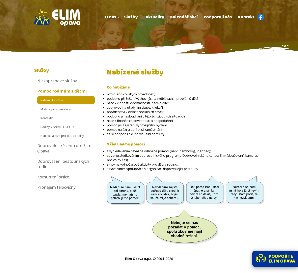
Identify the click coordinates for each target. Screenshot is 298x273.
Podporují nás (218, 17)
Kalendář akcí (184, 17)
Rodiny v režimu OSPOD (57, 127)
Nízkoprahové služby (57, 80)
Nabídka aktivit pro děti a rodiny (62, 136)
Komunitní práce (53, 177)
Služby (131, 17)
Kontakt (246, 17)
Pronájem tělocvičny (56, 187)
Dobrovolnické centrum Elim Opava (64, 148)
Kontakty (46, 118)
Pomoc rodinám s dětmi (62, 91)
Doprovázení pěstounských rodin (63, 164)
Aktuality (154, 17)
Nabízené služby (51, 100)
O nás (110, 17)
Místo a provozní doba (55, 109)
